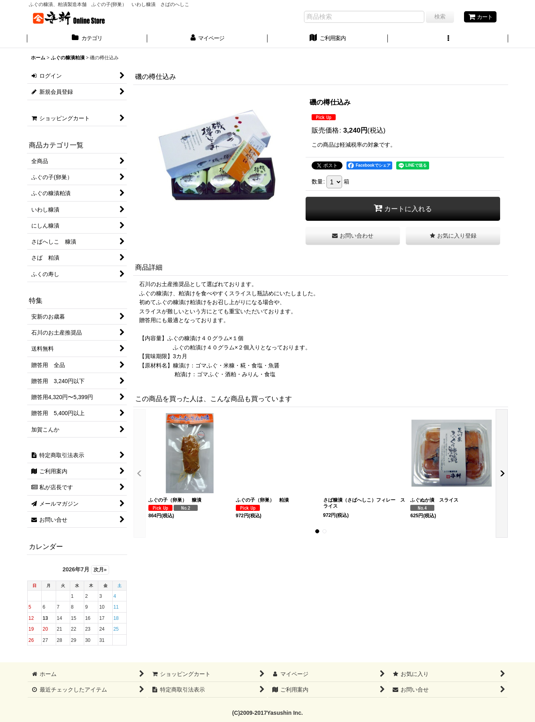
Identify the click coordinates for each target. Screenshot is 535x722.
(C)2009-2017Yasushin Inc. (267, 713)
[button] (448, 39)
